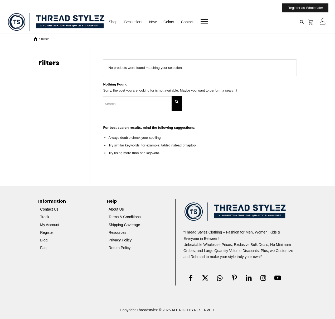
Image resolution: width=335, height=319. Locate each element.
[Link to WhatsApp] (219, 278)
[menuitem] (304, 8)
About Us (116, 209)
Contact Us (49, 209)
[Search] (142, 103)
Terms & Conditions (124, 217)
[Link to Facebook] (190, 278)
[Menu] (202, 22)
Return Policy (119, 248)
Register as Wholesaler (305, 8)
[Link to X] (205, 278)
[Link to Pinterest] (234, 278)
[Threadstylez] (56, 21)
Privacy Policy (120, 240)
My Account (49, 225)
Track (44, 217)
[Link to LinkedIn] (248, 278)
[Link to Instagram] (263, 278)
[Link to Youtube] (277, 278)
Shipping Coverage (124, 225)
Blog (43, 240)
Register (47, 232)
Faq (43, 248)
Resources (117, 232)
